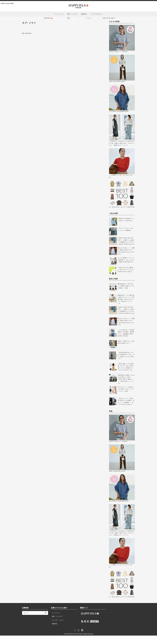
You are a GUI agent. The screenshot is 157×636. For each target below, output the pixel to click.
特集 (68, 18)
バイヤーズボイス (96, 14)
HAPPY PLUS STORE (7, 3)
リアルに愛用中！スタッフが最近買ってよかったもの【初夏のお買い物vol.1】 (126, 260)
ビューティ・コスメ (58, 620)
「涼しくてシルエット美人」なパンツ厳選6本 (125, 230)
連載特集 (83, 14)
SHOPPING (46, 18)
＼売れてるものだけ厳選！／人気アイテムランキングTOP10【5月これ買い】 (126, 270)
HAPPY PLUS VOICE (108, 18)
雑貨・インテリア (72, 14)
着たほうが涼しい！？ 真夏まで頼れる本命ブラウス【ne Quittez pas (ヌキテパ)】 (126, 251)
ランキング (88, 18)
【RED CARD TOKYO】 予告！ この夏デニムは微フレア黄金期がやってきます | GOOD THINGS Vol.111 (126, 241)
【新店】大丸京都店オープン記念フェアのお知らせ (126, 220)
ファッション (59, 14)
